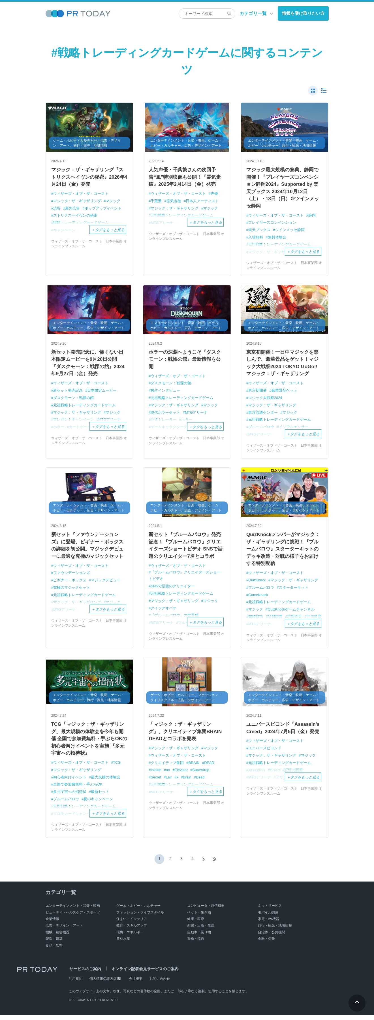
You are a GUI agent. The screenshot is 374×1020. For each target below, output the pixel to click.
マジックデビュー (106, 584)
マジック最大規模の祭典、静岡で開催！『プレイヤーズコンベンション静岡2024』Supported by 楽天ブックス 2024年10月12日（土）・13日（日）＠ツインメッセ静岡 (284, 189)
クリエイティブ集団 (167, 767)
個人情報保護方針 (103, 984)
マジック (113, 202)
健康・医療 (195, 924)
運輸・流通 (195, 944)
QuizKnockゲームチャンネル (291, 613)
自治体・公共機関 (271, 937)
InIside (156, 775)
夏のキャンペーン (98, 804)
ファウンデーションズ (71, 577)
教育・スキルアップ (131, 931)
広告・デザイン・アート (64, 931)
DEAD (210, 767)
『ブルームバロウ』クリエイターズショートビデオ (185, 580)
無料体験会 (277, 239)
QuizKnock (257, 584)
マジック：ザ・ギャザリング (77, 202)
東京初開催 (257, 394)
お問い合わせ (159, 984)
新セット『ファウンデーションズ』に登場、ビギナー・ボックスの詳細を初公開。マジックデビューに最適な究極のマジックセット (89, 549)
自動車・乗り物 (199, 937)
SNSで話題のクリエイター (173, 590)
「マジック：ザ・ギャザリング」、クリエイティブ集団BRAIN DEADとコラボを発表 (182, 735)
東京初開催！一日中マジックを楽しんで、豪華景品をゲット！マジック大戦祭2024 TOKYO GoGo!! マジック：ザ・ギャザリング (284, 365)
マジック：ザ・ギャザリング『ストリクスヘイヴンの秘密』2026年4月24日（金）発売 (89, 177)
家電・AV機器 (268, 924)
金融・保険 (266, 944)
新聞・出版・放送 (200, 931)
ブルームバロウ (261, 592)
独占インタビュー (165, 393)
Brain (187, 782)
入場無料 (255, 239)
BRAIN (194, 767)
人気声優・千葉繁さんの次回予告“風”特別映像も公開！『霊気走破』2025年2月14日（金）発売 (187, 177)
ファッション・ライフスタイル (140, 917)
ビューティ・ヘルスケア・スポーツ (73, 917)
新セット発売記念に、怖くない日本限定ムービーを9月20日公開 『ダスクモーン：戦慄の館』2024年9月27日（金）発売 (89, 365)
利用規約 (75, 984)
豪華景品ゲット (284, 394)
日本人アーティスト (202, 202)
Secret (156, 782)
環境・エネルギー (130, 937)
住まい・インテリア (131, 924)
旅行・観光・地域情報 (275, 931)
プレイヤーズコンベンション (272, 225)
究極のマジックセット (71, 591)
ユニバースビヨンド (264, 760)
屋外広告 (72, 209)
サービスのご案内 (85, 974)
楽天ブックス (259, 232)
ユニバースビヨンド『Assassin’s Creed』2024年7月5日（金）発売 (282, 735)
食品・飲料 (54, 951)
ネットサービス (270, 911)
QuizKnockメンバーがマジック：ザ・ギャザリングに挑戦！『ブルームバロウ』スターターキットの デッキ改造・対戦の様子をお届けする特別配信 (284, 553)
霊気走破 (173, 202)
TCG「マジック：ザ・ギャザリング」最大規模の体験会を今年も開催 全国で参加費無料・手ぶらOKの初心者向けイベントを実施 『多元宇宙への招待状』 (89, 743)
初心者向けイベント (69, 783)
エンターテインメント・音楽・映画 (73, 911)
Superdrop (202, 775)
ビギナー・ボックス (69, 584)
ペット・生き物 (199, 917)
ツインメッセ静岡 (290, 232)
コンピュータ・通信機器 (206, 911)
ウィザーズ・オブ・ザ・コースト (80, 195)
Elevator (182, 775)
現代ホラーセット (165, 415)
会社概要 (135, 984)
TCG (117, 768)
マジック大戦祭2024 (265, 401)
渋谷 (57, 209)
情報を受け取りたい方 (303, 13)
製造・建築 (54, 944)
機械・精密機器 (57, 937)
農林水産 (123, 944)
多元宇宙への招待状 (69, 797)
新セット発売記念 (68, 394)
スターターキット (293, 592)
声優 (214, 195)
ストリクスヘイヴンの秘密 (75, 216)
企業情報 (52, 924)
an (168, 775)
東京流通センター (263, 415)
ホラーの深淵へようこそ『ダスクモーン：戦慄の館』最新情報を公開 (187, 361)
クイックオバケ (164, 612)
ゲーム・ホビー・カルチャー (138, 911)
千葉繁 (156, 202)
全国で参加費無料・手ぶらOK (78, 790)
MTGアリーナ (196, 415)
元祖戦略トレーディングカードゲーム (84, 408)
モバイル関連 (268, 917)
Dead (201, 782)
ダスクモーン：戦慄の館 (73, 401)
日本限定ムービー (102, 394)
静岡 (312, 217)
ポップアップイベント (103, 209)
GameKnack (258, 599)
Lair (169, 782)
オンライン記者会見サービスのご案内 (142, 974)
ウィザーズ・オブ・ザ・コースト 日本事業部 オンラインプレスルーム (89, 244)
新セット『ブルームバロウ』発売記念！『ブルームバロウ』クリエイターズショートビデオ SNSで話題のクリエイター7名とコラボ (187, 549)
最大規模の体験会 (106, 783)
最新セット (100, 797)
